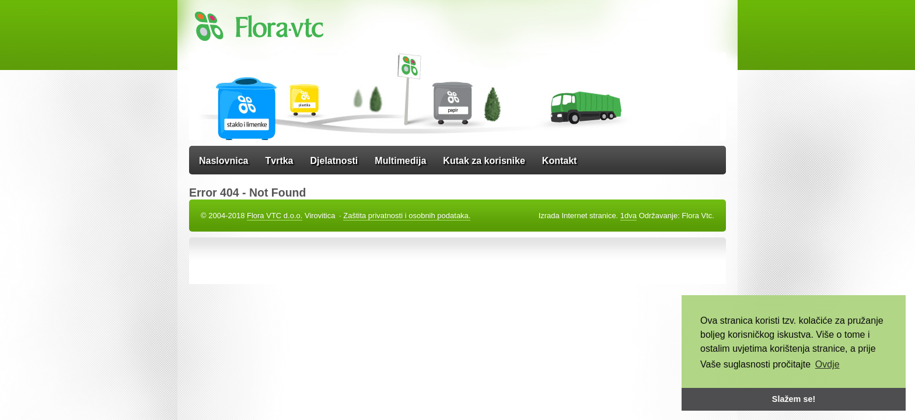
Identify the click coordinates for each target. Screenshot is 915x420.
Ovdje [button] (827, 364)
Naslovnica (223, 161)
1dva (628, 215)
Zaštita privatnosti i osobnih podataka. (406, 215)
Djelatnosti (334, 161)
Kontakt (559, 161)
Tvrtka (279, 161)
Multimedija (400, 161)
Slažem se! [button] (793, 399)
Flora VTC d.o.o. (274, 215)
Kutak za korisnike (484, 161)
